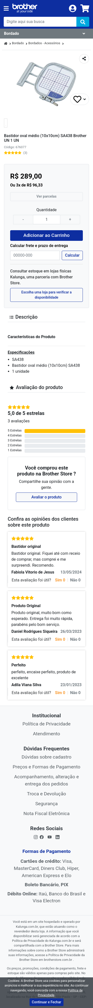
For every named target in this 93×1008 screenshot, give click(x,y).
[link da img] (38, 8)
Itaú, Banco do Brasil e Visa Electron (46, 897)
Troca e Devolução (46, 794)
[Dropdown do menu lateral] (46, 34)
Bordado (18, 43)
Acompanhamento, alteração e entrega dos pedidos (46, 780)
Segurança (46, 803)
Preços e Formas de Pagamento (46, 767)
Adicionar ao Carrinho (46, 235)
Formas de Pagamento (46, 851)
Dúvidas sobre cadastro (46, 757)
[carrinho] (84, 8)
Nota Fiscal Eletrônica (46, 813)
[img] (82, 22)
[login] (72, 8)
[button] (5, 123)
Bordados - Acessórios (44, 43)
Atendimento (46, 734)
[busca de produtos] (40, 22)
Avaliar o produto (46, 497)
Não (75, 580)
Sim (60, 580)
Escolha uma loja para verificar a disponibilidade (46, 294)
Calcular (72, 255)
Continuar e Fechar (46, 1002)
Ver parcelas (46, 196)
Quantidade (46, 209)
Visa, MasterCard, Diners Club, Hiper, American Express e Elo (46, 868)
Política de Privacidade (46, 724)
